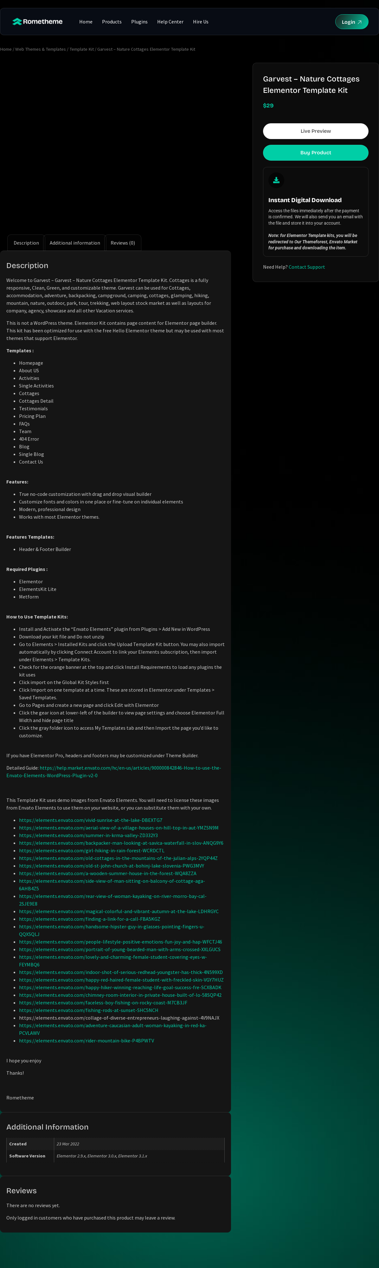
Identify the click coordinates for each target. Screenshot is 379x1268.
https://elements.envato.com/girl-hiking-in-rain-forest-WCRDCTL (91, 850)
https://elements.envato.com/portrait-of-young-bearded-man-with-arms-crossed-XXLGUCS (120, 949)
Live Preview (316, 131)
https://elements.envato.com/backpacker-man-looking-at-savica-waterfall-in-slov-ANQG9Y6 (121, 843)
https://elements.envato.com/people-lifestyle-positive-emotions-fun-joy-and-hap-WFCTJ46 (120, 941)
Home (86, 21)
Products (112, 21)
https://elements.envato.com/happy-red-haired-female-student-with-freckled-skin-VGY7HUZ (121, 980)
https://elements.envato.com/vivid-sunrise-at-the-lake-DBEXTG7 (90, 820)
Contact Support (307, 267)
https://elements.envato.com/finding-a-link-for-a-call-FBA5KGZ (89, 919)
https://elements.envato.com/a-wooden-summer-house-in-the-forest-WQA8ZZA (107, 873)
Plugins (139, 21)
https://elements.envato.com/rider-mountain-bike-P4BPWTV (86, 1040)
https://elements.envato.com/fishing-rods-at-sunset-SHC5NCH (88, 1010)
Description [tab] (26, 243)
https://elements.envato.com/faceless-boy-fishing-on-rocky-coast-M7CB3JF (103, 1002)
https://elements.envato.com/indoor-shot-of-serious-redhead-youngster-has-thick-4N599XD (121, 972)
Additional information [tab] (75, 243)
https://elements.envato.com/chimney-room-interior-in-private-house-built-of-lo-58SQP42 (120, 995)
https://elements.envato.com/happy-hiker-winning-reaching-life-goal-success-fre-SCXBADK (120, 987)
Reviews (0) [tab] (123, 243)
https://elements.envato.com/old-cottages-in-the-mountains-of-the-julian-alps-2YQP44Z (118, 858)
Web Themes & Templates (40, 49)
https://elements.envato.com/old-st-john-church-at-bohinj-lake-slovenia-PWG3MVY (111, 865)
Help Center (170, 21)
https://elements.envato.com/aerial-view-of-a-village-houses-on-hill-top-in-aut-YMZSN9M (119, 827)
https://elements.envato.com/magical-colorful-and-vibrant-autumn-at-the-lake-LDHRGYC (119, 911)
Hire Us (201, 21)
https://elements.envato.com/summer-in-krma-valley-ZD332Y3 (88, 835)
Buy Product (315, 153)
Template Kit (81, 49)
